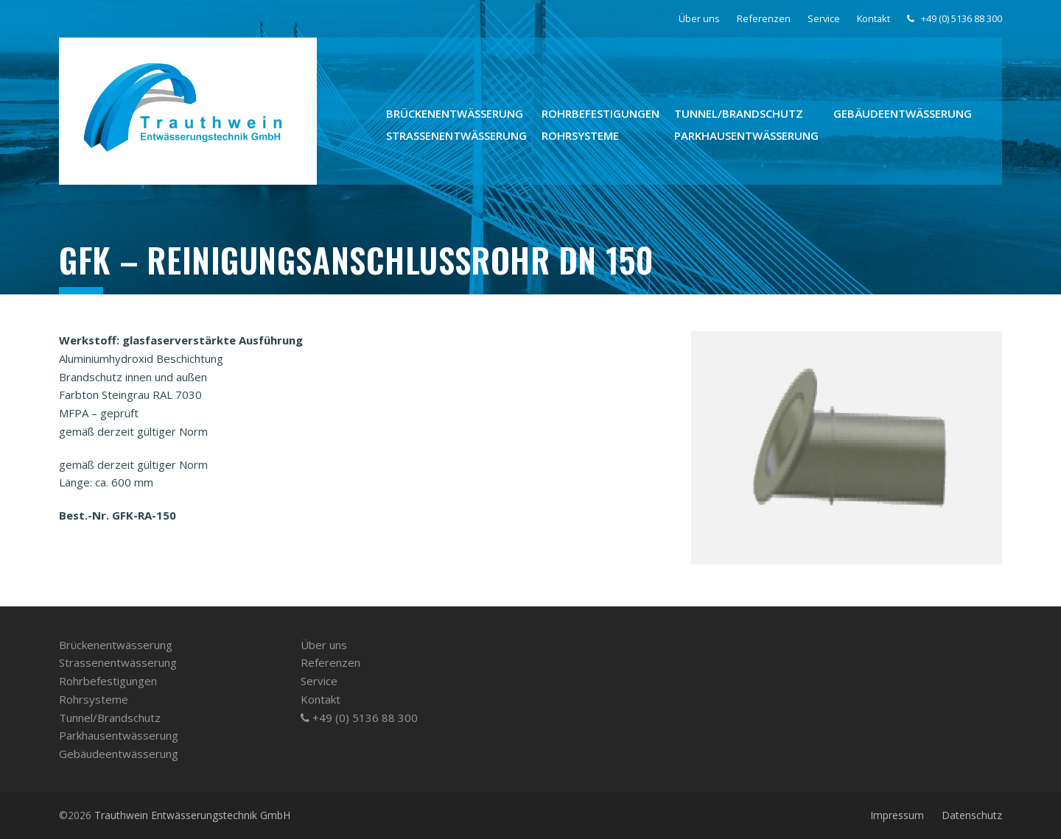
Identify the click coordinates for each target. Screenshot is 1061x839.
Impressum (897, 815)
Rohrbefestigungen (108, 680)
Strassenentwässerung (118, 662)
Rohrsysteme (93, 699)
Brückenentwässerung (115, 644)
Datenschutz (972, 815)
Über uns (324, 644)
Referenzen (330, 662)
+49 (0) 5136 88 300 (359, 717)
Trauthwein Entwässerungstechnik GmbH (192, 815)
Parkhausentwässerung (118, 735)
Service (319, 680)
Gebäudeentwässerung (118, 753)
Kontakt (320, 699)
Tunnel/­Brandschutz (110, 717)
